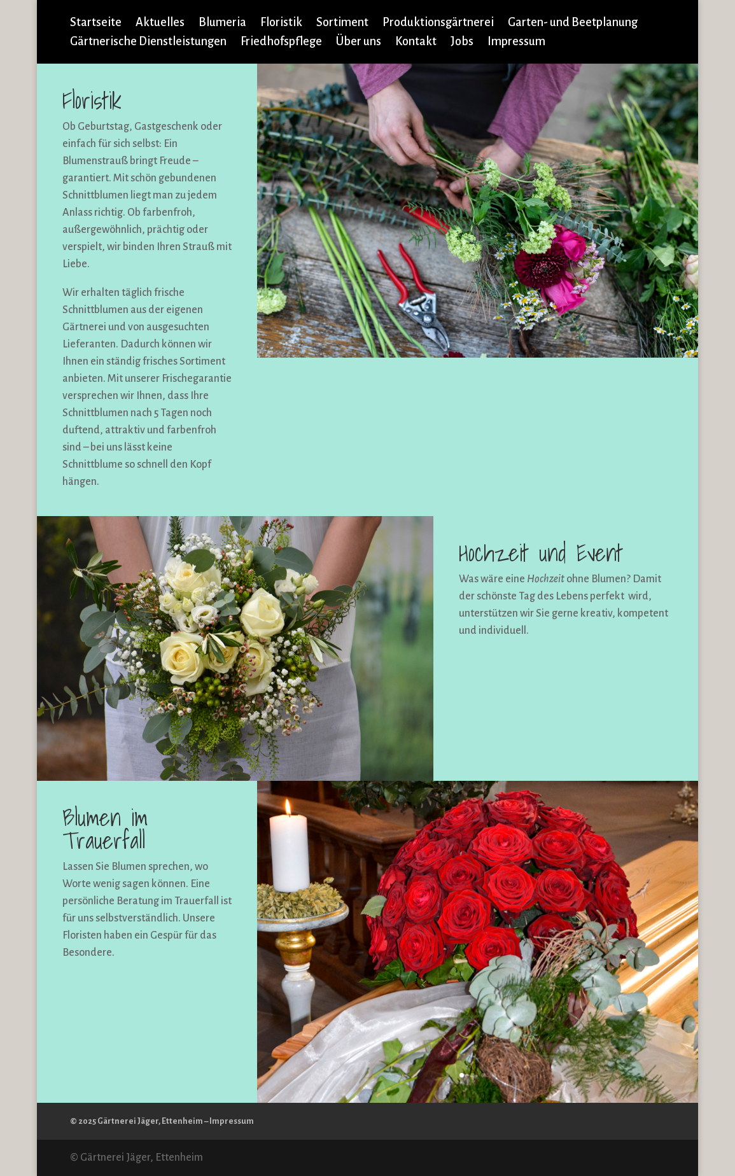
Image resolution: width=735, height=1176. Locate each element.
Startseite (96, 23)
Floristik (281, 23)
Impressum (516, 42)
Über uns (358, 42)
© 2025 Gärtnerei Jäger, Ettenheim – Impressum (162, 1121)
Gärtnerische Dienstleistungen (148, 42)
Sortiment (342, 23)
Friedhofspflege (281, 42)
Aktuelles (160, 23)
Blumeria (222, 23)
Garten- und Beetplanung (573, 23)
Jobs (462, 42)
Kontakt (416, 42)
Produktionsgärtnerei (438, 23)
